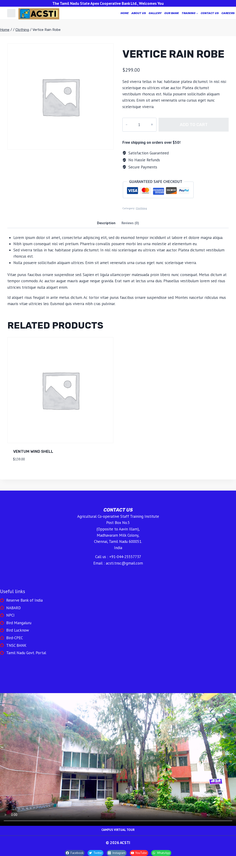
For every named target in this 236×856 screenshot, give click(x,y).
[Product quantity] (135, 124)
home (125, 13)
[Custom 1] (11, 13)
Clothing (141, 208)
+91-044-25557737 (125, 556)
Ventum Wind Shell (33, 451)
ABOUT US (138, 13)
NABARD (13, 607)
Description (106, 223)
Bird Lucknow (17, 630)
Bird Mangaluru (18, 622)
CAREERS (228, 13)
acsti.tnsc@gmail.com (124, 563)
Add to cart (190, 124)
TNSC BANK (16, 645)
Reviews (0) (130, 223)
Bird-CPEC (14, 637)
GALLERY (155, 13)
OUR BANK (171, 13)
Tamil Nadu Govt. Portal (26, 652)
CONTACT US (210, 13)
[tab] (106, 223)
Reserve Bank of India (24, 600)
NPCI (10, 615)
